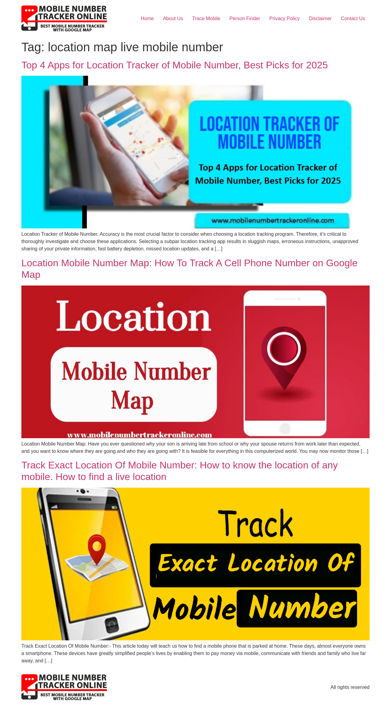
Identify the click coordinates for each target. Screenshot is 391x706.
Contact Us (353, 18)
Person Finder (244, 18)
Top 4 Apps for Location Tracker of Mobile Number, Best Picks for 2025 (174, 65)
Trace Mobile (206, 18)
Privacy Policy (284, 18)
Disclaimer (320, 18)
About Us (173, 18)
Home (147, 18)
